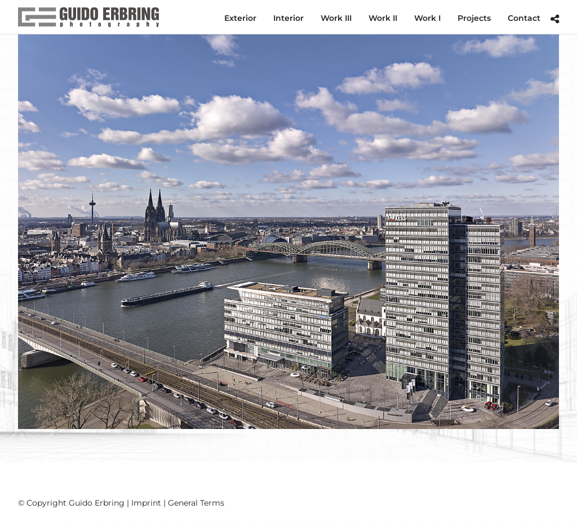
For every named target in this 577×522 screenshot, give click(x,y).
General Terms (196, 503)
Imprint (146, 503)
